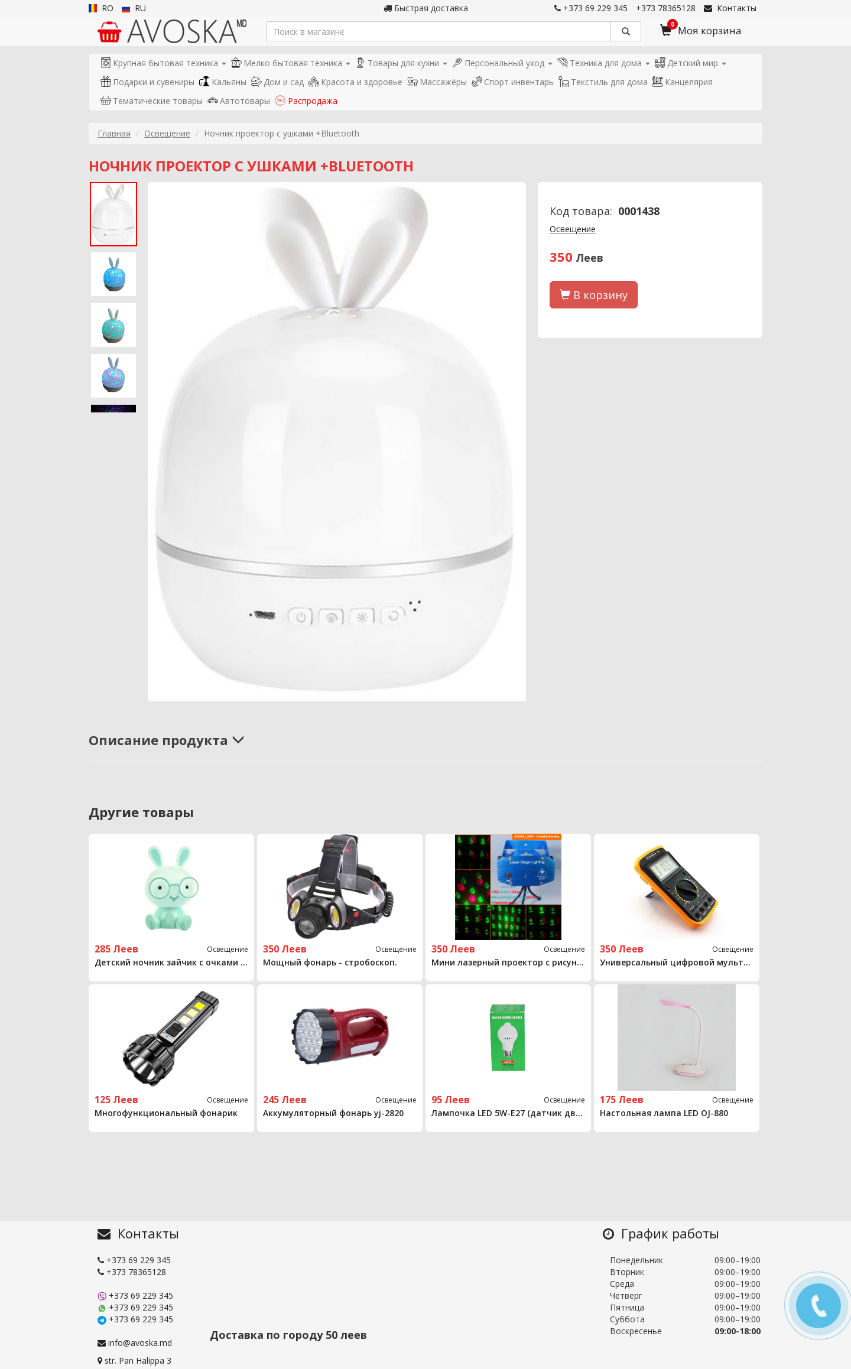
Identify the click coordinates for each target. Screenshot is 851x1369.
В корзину (594, 295)
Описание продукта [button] (167, 740)
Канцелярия (682, 81)
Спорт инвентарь (513, 81)
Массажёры (437, 81)
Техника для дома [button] (603, 63)
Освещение (167, 133)
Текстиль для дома (603, 81)
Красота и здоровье (355, 81)
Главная (114, 133)
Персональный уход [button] (502, 63)
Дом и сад (277, 81)
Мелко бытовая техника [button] (290, 63)
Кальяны (222, 81)
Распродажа (306, 100)
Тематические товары (151, 100)
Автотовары (238, 100)
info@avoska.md (135, 1342)
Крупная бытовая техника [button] (163, 63)
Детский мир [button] (690, 63)
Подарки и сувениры (147, 81)
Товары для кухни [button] (401, 63)
